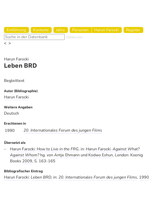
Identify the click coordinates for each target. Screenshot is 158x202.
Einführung (16, 29)
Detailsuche (74, 37)
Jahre (60, 29)
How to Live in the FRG (58, 149)
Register (133, 29)
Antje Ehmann (67, 155)
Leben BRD (41, 177)
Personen (80, 29)
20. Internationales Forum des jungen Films (62, 130)
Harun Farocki (106, 29)
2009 (27, 161)
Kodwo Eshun (100, 155)
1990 (144, 177)
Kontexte (41, 29)
